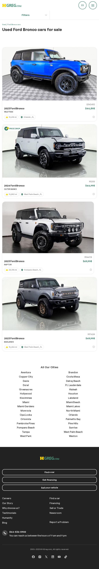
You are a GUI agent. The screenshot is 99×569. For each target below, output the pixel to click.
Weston (73, 436)
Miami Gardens (25, 406)
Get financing (49, 480)
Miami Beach (73, 402)
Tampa (26, 431)
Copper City (26, 376)
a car (49, 472)
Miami (26, 402)
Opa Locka (26, 414)
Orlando (73, 414)
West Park (25, 436)
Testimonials (9, 512)
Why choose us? (11, 508)
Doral (26, 385)
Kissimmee (26, 397)
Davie (26, 381)
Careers (6, 498)
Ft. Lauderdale (73, 385)
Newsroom (55, 512)
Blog (4, 522)
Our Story (7, 503)
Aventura (26, 372)
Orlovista (26, 419)
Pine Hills (73, 423)
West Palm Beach (73, 431)
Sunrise (73, 427)
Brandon (73, 372)
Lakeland (73, 397)
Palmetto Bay (73, 419)
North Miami (73, 410)
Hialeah (73, 389)
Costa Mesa (73, 376)
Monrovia (26, 410)
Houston (73, 393)
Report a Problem (59, 522)
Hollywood (26, 393)
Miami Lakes (73, 406)
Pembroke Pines (26, 423)
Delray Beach (73, 381)
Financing (55, 503)
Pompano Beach (26, 427)
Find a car (55, 498)
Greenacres (25, 389)
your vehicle (49, 487)
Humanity (7, 517)
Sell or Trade (56, 508)
